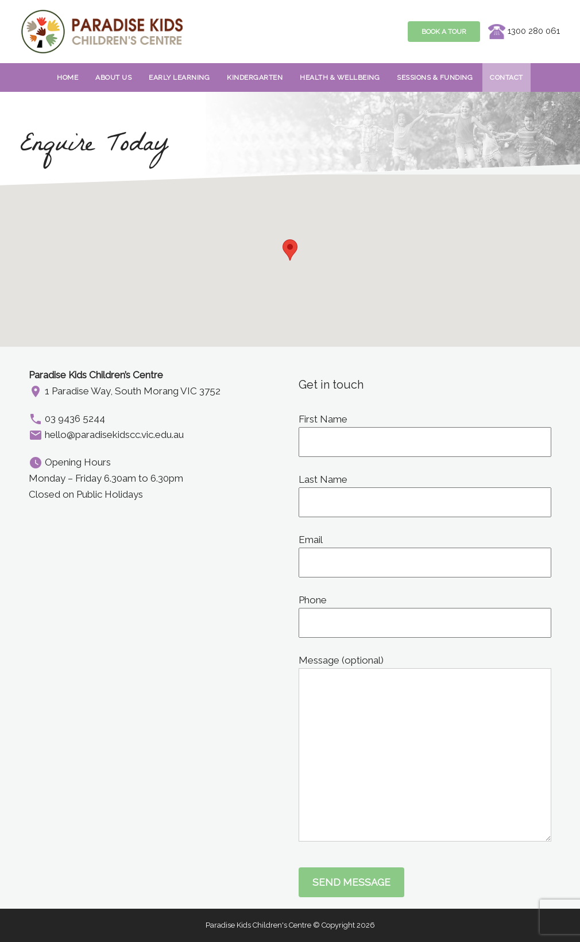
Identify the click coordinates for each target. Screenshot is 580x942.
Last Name (425, 491)
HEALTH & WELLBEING (340, 77)
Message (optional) (425, 668)
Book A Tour (444, 32)
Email (425, 551)
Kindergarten (255, 77)
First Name (425, 430)
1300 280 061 (524, 31)
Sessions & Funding (435, 77)
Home (67, 77)
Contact (506, 77)
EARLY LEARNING (179, 77)
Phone (425, 611)
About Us (113, 77)
